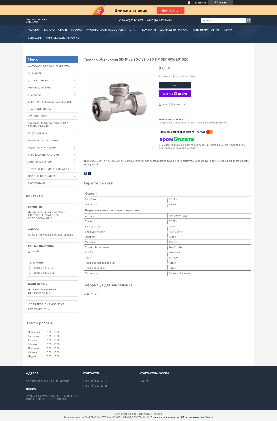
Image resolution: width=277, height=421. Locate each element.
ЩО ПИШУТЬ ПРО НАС (174, 29)
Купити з (175, 94)
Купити (175, 85)
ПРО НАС (77, 29)
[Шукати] (248, 20)
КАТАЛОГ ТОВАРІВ (56, 29)
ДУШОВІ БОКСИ (37, 116)
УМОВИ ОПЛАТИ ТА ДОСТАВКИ (106, 29)
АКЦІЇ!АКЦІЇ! (35, 38)
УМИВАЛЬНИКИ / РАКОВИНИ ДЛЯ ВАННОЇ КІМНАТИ (48, 125)
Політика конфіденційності (197, 417)
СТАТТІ (133, 29)
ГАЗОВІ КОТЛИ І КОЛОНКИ (43, 140)
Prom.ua (157, 414)
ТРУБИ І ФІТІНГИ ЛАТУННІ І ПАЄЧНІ (48, 169)
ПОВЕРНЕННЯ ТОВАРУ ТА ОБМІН (212, 29)
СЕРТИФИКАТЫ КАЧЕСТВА (62, 38)
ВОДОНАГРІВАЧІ (38, 133)
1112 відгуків (199, 2)
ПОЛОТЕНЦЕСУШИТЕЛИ (42, 176)
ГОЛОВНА (34, 29)
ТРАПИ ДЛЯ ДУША (39, 109)
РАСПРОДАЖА (37, 183)
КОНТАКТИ (149, 29)
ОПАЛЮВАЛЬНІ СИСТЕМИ (43, 154)
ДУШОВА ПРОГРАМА (40, 80)
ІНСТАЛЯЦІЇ (35, 94)
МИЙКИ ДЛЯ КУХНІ (39, 87)
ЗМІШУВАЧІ (34, 73)
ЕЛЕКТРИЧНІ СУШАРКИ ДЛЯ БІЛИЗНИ (50, 101)
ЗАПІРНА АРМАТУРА (40, 161)
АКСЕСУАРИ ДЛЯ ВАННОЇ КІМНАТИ (49, 66)
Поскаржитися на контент (166, 417)
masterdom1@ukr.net (44, 289)
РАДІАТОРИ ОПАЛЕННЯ (42, 147)
